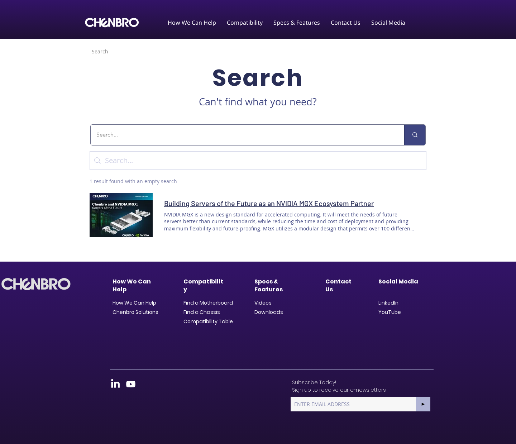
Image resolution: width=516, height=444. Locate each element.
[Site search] (263, 161)
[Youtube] (130, 384)
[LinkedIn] (115, 384)
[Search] (100, 51)
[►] (423, 404)
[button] (191, 23)
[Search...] (242, 135)
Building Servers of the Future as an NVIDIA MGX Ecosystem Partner (269, 203)
